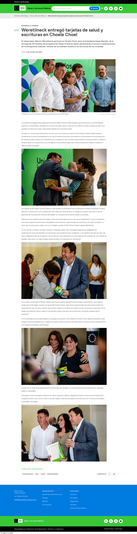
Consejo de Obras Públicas (78, 508)
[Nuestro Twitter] (111, 8)
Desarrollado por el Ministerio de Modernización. (30, 529)
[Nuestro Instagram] (116, 8)
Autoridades (74, 498)
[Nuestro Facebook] (106, 8)
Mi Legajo (45, 498)
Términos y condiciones (55, 529)
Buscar (94, 8)
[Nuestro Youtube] (121, 8)
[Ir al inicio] (32, 8)
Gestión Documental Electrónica (52, 494)
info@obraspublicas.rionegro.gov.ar (25, 500)
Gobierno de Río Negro (21, 16)
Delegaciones (74, 501)
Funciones (73, 494)
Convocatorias (46, 505)
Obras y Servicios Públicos (38, 16)
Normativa (73, 505)
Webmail (44, 501)
